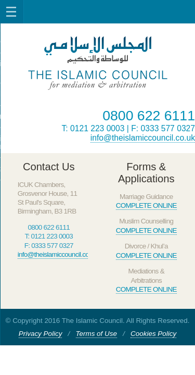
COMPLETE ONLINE (146, 205)
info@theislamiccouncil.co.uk (142, 137)
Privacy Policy (40, 334)
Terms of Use (96, 334)
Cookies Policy (153, 334)
